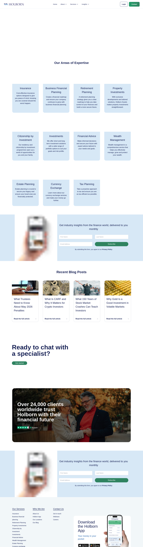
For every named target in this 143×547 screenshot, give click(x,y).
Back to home (71, 36)
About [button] (64, 4)
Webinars (56, 516)
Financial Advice (17, 537)
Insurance (15, 514)
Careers (56, 519)
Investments (16, 534)
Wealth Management (19, 540)
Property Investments (19, 525)
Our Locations (37, 519)
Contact (134, 4)
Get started (19, 363)
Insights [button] (85, 4)
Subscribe (111, 244)
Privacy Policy (107, 249)
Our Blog (36, 522)
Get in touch (57, 514)
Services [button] (74, 4)
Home (55, 4)
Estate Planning (17, 543)
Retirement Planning (19, 522)
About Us (36, 514)
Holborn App (37, 516)
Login (124, 4)
